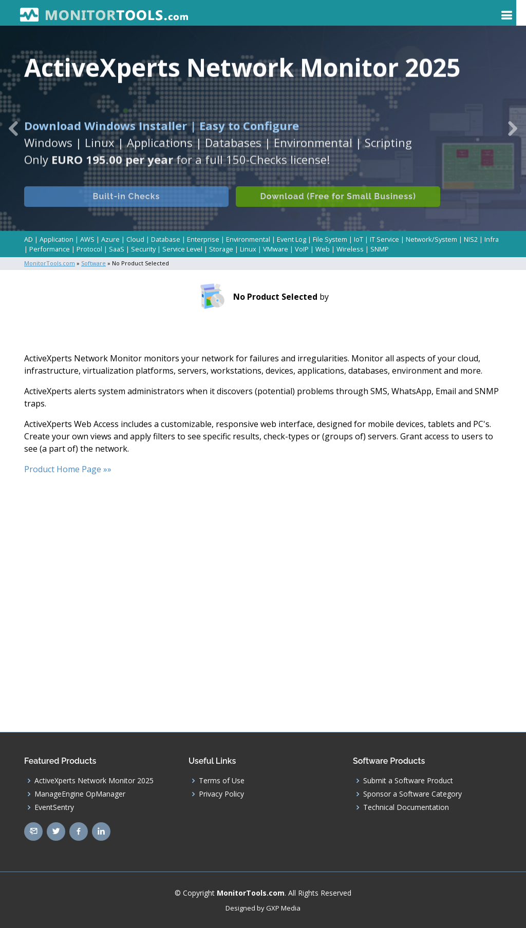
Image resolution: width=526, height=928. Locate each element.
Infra (491, 239)
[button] (13, 128)
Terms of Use (222, 780)
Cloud (135, 239)
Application (56, 239)
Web (322, 249)
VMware (275, 249)
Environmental (248, 239)
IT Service (384, 239)
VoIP (302, 249)
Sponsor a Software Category (412, 793)
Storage (221, 249)
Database (165, 239)
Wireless (350, 249)
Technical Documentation (406, 806)
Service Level (182, 249)
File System (330, 239)
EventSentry (54, 806)
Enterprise (203, 239)
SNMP (379, 249)
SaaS (116, 249)
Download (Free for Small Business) (339, 203)
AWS (87, 239)
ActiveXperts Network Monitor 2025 (94, 780)
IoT (358, 239)
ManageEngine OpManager (79, 793)
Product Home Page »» (67, 468)
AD (28, 239)
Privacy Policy (221, 793)
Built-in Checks (126, 203)
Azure (110, 239)
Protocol (89, 249)
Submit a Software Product (408, 780)
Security (143, 249)
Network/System (431, 239)
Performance (49, 249)
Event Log (291, 239)
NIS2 (471, 239)
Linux (248, 249)
